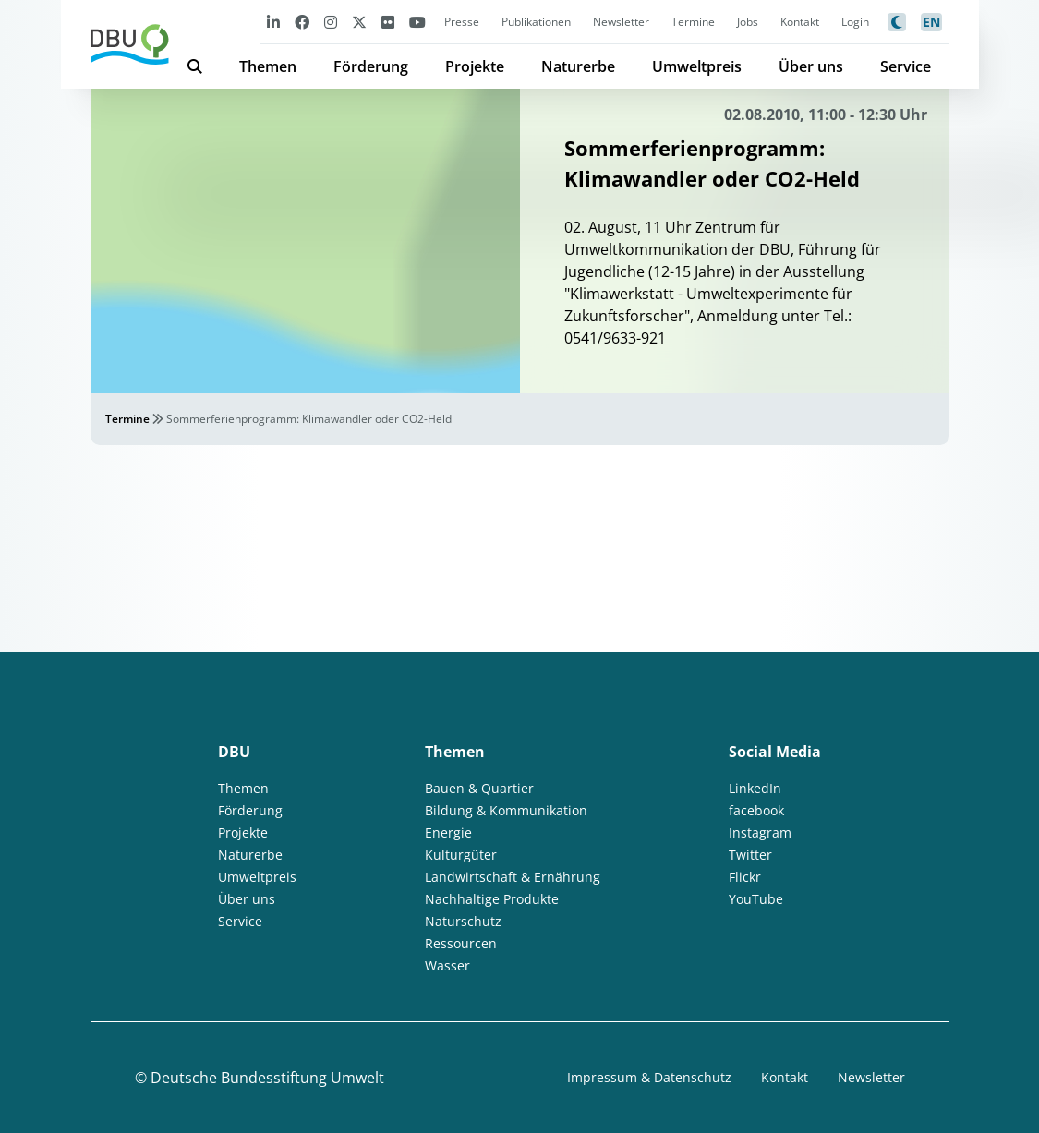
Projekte (474, 66)
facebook (756, 810)
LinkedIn (755, 788)
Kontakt (799, 22)
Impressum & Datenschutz (649, 1077)
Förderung (370, 66)
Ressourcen (461, 943)
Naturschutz (463, 921)
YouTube (756, 899)
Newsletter (621, 22)
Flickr (745, 877)
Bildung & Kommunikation (506, 810)
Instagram (760, 832)
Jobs (747, 22)
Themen (267, 66)
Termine (693, 22)
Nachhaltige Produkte (492, 899)
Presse (461, 22)
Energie (448, 832)
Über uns (811, 66)
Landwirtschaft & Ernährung (512, 877)
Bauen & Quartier (479, 788)
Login (855, 22)
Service (905, 66)
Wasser (447, 965)
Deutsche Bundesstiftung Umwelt (267, 1077)
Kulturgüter (461, 854)
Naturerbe (578, 66)
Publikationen (536, 22)
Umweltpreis (697, 66)
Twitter (750, 854)
